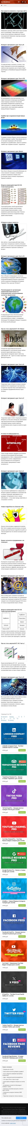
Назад (11, 717)
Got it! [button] (21, 1118)
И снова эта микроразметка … (10, 434)
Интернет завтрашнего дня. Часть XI (12, 44)
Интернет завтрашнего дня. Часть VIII (13, 78)
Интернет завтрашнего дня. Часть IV (12, 398)
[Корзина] (22, 2)
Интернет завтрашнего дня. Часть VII (12, 256)
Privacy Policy (15, 1109)
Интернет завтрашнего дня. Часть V (12, 576)
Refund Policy (22, 1109)
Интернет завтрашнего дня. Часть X (12, 471)
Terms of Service (7, 1109)
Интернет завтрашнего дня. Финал (12, 151)
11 (10, 718)
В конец (11, 720)
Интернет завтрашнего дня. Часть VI (12, 677)
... (16, 717)
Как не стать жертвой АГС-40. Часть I (13, 643)
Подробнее (22, 750)
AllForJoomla (5, 2)
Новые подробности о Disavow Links (12, 506)
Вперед (3, 720)
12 (14, 718)
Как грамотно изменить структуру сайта (14, 11)
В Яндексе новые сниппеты (9, 222)
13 (17, 718)
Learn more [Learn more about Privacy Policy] (13, 1123)
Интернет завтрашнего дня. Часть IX (12, 364)
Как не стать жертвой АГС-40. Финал (12, 329)
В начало (4, 717)
